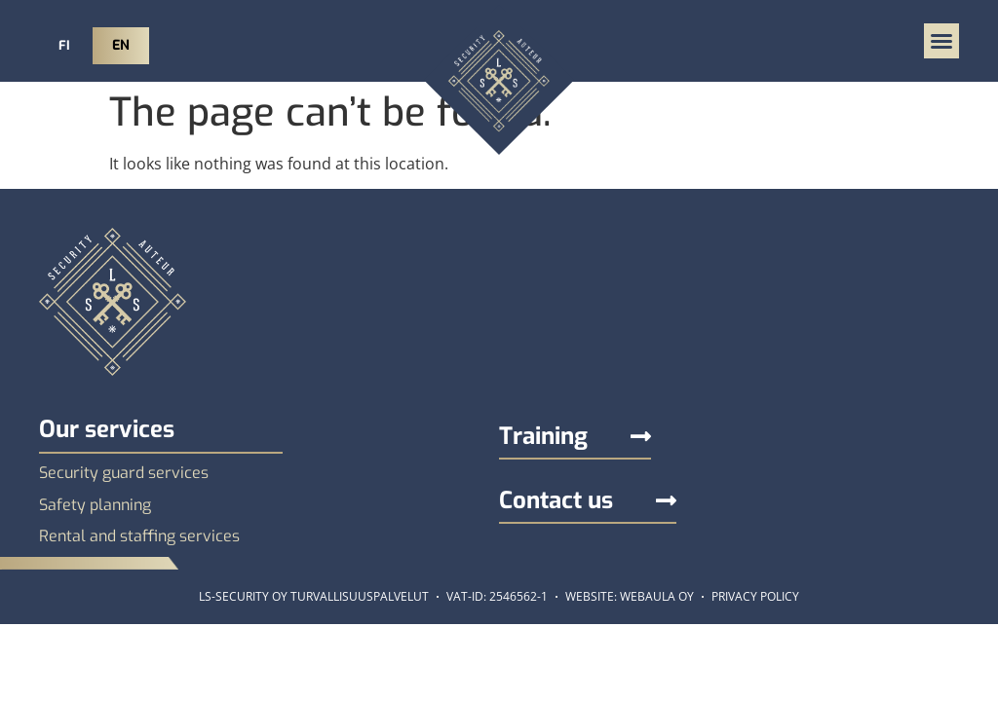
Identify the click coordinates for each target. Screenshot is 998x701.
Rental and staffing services (139, 536)
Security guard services (124, 472)
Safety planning (95, 505)
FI (64, 45)
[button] (941, 40)
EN (121, 45)
